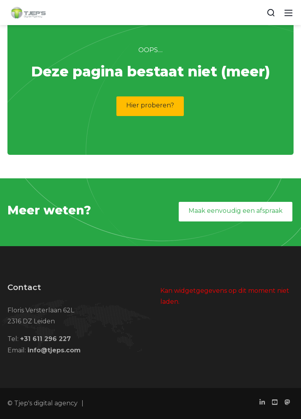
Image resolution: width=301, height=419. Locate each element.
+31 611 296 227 (45, 339)
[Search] (271, 12)
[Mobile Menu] (288, 12)
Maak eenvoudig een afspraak (236, 210)
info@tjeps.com (54, 350)
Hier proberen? (150, 105)
